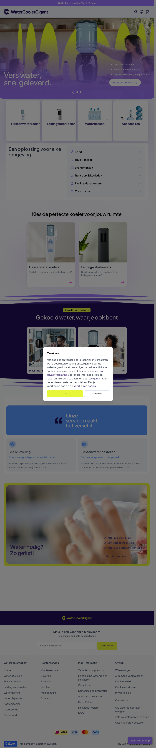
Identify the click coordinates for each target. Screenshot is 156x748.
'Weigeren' (94, 378)
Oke (65, 393)
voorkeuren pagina (85, 386)
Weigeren (97, 393)
